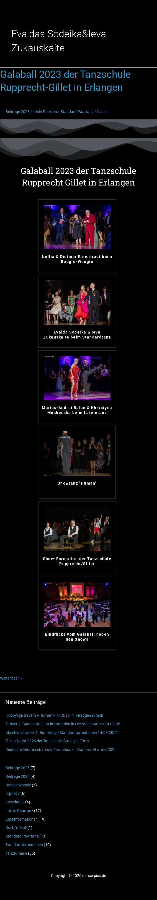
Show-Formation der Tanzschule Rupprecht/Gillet (77, 561)
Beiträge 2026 (18, 776)
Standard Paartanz (22, 836)
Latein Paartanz (19, 810)
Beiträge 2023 (18, 111)
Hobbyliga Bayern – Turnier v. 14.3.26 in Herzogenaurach (54, 715)
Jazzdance (15, 802)
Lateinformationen (22, 819)
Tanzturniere (16, 853)
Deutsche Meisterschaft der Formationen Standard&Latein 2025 (60, 749)
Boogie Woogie (18, 785)
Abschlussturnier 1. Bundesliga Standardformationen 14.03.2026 (62, 732)
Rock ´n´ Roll (16, 827)
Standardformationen (24, 845)
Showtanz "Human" (77, 483)
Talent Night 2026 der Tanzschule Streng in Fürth (47, 741)
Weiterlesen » (11, 677)
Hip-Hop (13, 793)
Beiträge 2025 (18, 768)
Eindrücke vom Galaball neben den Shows (77, 636)
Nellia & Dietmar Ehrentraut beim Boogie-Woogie (77, 259)
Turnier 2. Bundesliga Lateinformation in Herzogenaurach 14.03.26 (63, 724)
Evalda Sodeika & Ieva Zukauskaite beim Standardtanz (77, 334)
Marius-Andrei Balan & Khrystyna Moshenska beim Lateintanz (77, 410)
